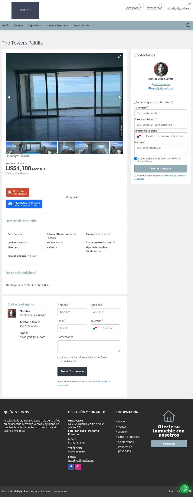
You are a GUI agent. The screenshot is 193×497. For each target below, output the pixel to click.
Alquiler (123, 431)
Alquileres (34, 25)
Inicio (5, 25)
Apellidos (97, 305)
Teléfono (97, 321)
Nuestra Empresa (56, 25)
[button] (120, 56)
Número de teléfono (146, 130)
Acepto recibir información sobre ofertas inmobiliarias (84, 359)
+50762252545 (29, 326)
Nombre (63, 305)
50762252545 (154, 8)
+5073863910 (133, 8)
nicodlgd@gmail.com (32, 337)
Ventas (18, 25)
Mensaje (139, 142)
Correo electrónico (145, 119)
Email (61, 321)
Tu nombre (141, 107)
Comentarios (65, 337)
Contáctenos (81, 25)
